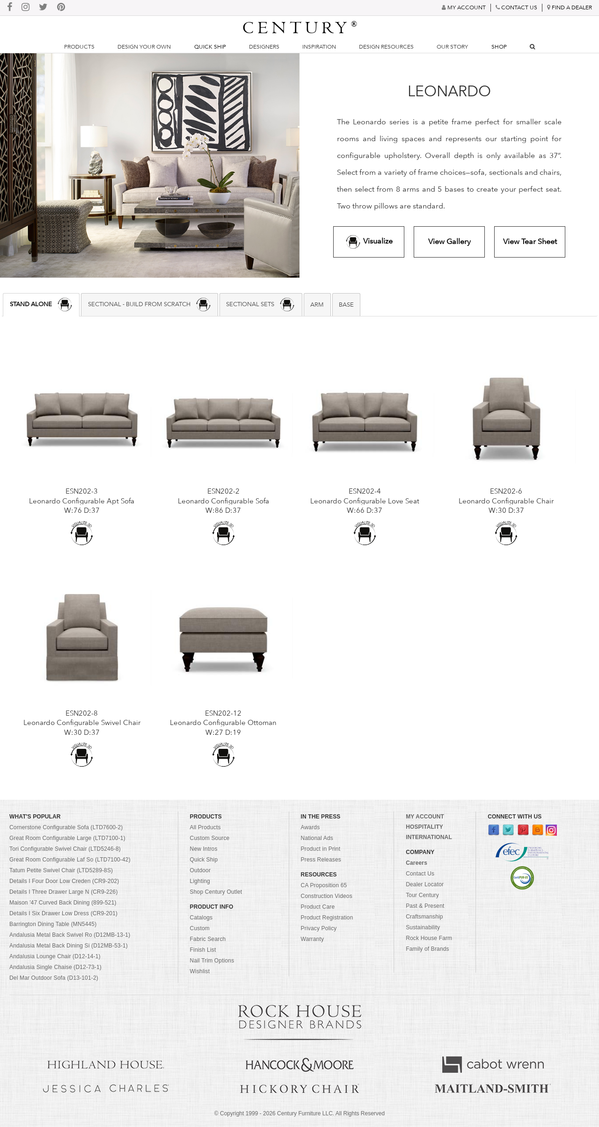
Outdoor (200, 870)
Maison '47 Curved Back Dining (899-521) (63, 902)
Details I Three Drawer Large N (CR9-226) (63, 892)
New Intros (204, 849)
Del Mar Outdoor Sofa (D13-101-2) (53, 978)
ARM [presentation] (317, 304)
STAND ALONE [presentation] (41, 304)
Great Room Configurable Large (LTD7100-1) (67, 838)
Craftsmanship (424, 916)
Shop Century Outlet (216, 892)
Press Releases (321, 859)
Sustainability (423, 927)
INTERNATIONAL (429, 837)
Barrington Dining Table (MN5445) (52, 924)
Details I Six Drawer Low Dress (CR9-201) (63, 913)
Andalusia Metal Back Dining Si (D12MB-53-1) (68, 945)
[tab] (41, 304)
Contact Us (420, 873)
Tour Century (422, 895)
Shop (499, 46)
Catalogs (201, 917)
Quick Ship (210, 46)
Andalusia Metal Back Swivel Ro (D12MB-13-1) (69, 935)
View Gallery (449, 241)
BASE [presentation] (346, 304)
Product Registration (327, 917)
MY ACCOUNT (425, 816)
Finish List (203, 950)
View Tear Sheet (530, 241)
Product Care (318, 907)
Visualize (369, 242)
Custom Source (210, 838)
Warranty (312, 939)
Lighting (200, 881)
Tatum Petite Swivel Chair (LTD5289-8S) (61, 870)
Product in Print (321, 849)
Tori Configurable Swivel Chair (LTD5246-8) (65, 849)
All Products (205, 827)
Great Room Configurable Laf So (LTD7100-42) (70, 859)
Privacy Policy (319, 928)
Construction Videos (326, 896)
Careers (416, 863)
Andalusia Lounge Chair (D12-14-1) (55, 956)
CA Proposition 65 (324, 885)
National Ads (317, 838)
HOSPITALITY (424, 827)
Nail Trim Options (212, 960)
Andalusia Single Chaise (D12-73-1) (55, 967)
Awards (310, 827)
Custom (200, 928)
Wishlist (200, 971)
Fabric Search (208, 939)
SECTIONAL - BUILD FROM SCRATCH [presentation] (150, 304)
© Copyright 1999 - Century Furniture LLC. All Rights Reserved (299, 1113)
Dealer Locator (425, 884)
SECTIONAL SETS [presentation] (260, 304)
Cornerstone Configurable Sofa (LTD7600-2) (66, 827)
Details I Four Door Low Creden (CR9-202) (64, 881)
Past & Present (425, 906)
